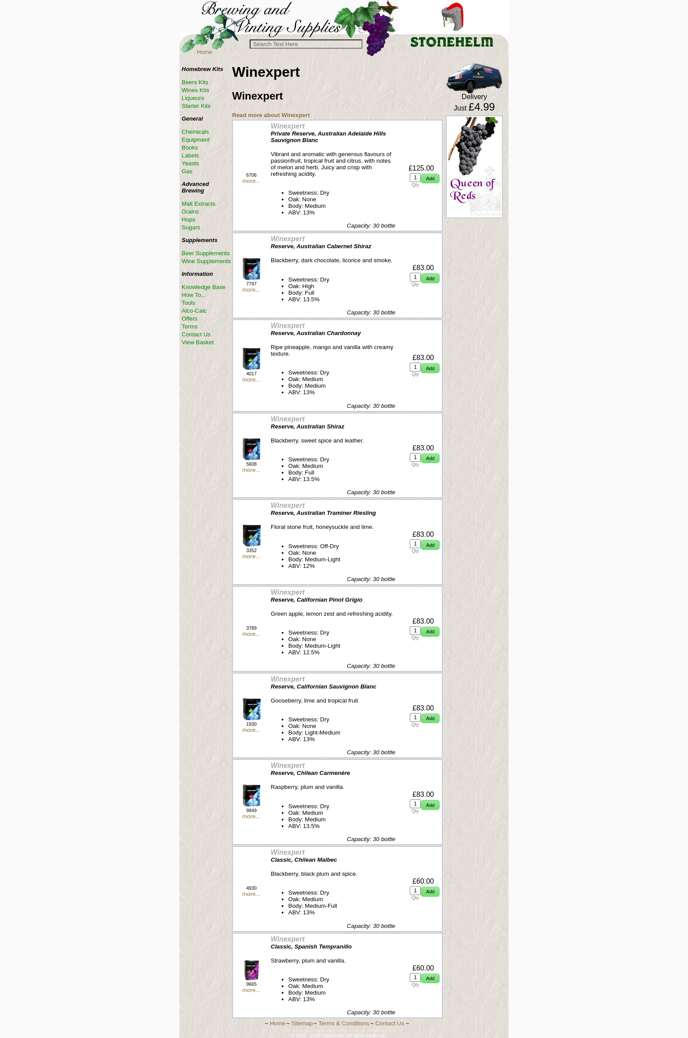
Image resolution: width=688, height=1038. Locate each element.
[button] (430, 179)
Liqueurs (193, 98)
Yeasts (190, 163)
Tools (188, 303)
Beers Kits (195, 82)
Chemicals (195, 131)
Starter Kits (196, 106)
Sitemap (302, 1023)
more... (251, 181)
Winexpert (288, 126)
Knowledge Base (204, 287)
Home (204, 52)
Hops (188, 219)
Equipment (196, 139)
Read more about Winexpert (271, 115)
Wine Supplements (206, 261)
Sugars (191, 227)
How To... (194, 295)
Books (190, 147)
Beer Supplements (206, 253)
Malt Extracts (198, 203)
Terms (189, 326)
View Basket (198, 342)
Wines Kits (195, 90)
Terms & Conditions (344, 1023)
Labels (190, 155)
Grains (190, 211)
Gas (187, 171)
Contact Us (196, 334)
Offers (189, 318)
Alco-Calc (194, 310)
